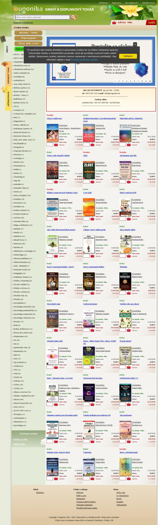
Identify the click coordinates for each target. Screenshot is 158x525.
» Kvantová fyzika (19, 214)
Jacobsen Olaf (100, 128)
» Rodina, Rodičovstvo (20, 329)
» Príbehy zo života (19, 288)
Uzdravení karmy (90, 304)
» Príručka (16, 299)
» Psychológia (17, 425)
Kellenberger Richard (139, 128)
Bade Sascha (136, 165)
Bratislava (40, 492)
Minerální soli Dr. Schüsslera (131, 118)
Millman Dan (63, 462)
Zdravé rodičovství (54, 118)
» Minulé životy (18, 240)
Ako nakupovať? (131, 3)
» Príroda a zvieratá (19, 292)
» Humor (15, 173)
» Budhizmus (17, 99)
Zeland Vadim (137, 388)
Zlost (85, 155)
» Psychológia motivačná (21, 307)
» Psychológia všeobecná (21, 318)
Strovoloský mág (53, 304)
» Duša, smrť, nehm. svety (22, 140)
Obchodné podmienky (84, 505)
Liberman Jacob (137, 202)
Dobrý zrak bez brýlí (128, 193)
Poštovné (79, 492)
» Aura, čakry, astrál (19, 84)
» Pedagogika (17, 273)
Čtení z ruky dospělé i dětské (58, 155)
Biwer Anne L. (64, 165)
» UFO (14, 370)
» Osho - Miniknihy (19, 266)
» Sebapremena (18, 336)
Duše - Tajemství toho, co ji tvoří (60, 378)
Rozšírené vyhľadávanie (23, 22)
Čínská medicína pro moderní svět (96, 415)
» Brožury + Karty (19, 95)
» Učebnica (16, 366)
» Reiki (15, 325)
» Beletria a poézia (19, 88)
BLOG (119, 499)
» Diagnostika (17, 121)
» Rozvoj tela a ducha (20, 333)
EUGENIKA (100, 162)
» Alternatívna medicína (21, 69)
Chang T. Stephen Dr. (139, 314)
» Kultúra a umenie (19, 210)
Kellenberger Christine (140, 131)
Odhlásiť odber (19, 444)
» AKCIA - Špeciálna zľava (22, 54)
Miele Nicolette (137, 462)
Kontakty (119, 502)
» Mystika (16, 247)
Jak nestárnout (126, 415)
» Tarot (15, 359)
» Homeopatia (17, 166)
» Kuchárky (16, 206)
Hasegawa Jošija (65, 425)
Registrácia (116, 3)
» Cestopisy (16, 110)
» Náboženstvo (17, 422)
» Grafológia (17, 158)
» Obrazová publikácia (20, 258)
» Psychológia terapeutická (22, 314)
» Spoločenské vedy (19, 347)
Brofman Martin (137, 239)
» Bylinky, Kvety (18, 103)
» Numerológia (17, 255)
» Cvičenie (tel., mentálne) (22, 114)
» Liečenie (16, 218)
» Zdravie (15, 399)
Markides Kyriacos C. (66, 314)
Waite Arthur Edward (103, 351)
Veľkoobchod (121, 505)
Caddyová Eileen (101, 388)
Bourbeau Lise (137, 425)
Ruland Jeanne (137, 276)
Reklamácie (80, 499)
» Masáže (15, 232)
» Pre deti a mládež (19, 284)
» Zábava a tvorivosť (20, 392)
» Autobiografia (18, 418)
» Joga (14, 180)
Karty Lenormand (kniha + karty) (60, 267)
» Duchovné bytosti (19, 132)
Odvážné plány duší (54, 341)
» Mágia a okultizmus (20, 225)
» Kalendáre (16, 184)
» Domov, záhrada (19, 125)
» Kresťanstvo (17, 203)
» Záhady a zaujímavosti (21, 396)
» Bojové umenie (18, 91)
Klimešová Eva (64, 276)
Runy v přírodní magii (128, 452)
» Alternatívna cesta (19, 65)
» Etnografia (17, 147)
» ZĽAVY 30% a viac (20, 411)
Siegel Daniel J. (64, 128)
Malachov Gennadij (66, 239)
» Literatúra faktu (18, 221)
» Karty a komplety (19, 195)
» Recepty (16, 321)
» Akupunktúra (17, 62)
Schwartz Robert (65, 351)
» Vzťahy (15, 388)
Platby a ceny (81, 496)
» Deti (14, 117)
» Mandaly (16, 229)
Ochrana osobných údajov (86, 502)
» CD (14, 106)
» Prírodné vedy (18, 296)
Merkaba (123, 267)
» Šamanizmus (17, 351)
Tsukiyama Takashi (65, 202)
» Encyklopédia (18, 143)
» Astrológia (16, 77)
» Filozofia (16, 155)
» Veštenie (16, 381)
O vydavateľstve (122, 496)
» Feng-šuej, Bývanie (20, 151)
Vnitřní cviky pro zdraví (129, 304)
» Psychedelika (17, 303)
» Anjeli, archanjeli (19, 73)
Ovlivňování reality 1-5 (129, 378)
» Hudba (15, 169)
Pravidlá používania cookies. (84, 59)
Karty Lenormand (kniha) (93, 267)
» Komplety (16, 199)
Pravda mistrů (125, 341)
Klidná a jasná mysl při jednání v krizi (62, 193)
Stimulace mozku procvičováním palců (62, 415)
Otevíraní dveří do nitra (92, 378)
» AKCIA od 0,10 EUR (21, 58)
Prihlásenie (103, 3)
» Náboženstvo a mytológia (22, 251)
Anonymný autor (101, 239)
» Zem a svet (17, 407)
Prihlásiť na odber (20, 439)
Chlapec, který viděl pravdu (94, 230)
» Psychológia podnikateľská (23, 310)
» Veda (14, 373)
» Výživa (15, 385)
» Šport (15, 355)
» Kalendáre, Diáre (19, 188)
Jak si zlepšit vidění (127, 230)
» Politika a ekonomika (20, 281)
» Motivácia (16, 244)
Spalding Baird (137, 351)
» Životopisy (17, 414)
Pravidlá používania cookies (86, 508)
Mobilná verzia (148, 3)
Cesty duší (87, 193)
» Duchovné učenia (19, 136)
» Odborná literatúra (19, 262)
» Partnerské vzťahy (19, 270)
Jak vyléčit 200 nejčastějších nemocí (61, 230)
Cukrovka (87, 452)
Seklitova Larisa (64, 388)
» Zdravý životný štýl (20, 403)
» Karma (15, 192)
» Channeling (17, 177)
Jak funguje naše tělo (128, 155)
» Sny (14, 344)
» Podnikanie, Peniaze (20, 277)
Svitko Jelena (100, 462)
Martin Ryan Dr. (101, 165)
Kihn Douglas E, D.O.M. (104, 425)
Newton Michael (101, 202)
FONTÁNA (63, 125)
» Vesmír (15, 377)
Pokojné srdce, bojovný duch (58, 452)
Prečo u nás (120, 492)
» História (16, 162)
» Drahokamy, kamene (20, 129)
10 (150, 81)
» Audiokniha (17, 80)
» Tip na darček (18, 362)
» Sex (14, 340)
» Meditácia (16, 236)
